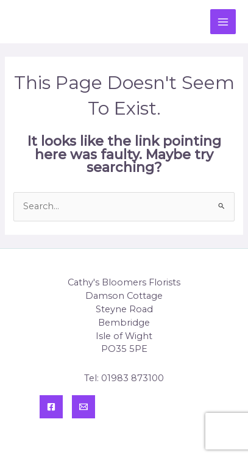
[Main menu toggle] (223, 22)
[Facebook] (51, 406)
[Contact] (83, 406)
